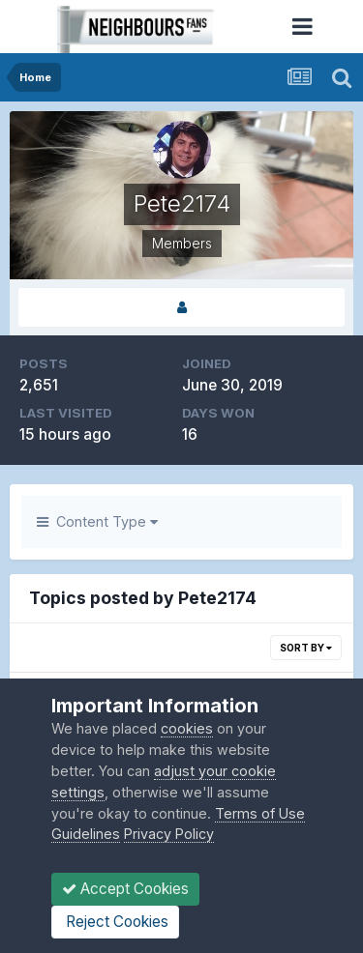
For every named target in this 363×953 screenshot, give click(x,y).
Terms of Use (260, 813)
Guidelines (85, 833)
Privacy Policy (169, 833)
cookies (187, 728)
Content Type (97, 521)
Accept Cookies (125, 889)
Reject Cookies (115, 921)
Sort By (306, 647)
